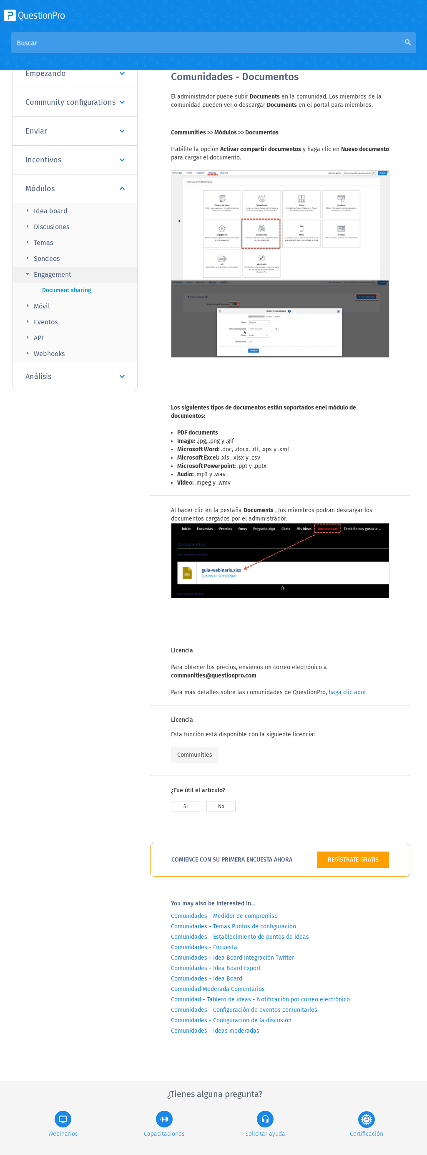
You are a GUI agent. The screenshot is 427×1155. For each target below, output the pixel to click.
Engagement (47, 274)
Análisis (75, 376)
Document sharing (66, 290)
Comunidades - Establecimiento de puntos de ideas (240, 936)
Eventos (40, 321)
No (221, 806)
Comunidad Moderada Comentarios (218, 989)
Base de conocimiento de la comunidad (284, 51)
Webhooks (44, 353)
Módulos (75, 188)
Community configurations (75, 102)
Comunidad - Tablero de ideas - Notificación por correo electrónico (260, 999)
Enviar (75, 131)
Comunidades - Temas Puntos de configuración (233, 926)
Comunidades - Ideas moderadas (215, 1030)
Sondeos (41, 258)
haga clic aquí (347, 692)
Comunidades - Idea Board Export (216, 968)
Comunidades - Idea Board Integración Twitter (232, 957)
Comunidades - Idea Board (206, 978)
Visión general (192, 51)
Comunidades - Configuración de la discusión (231, 1020)
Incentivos (75, 159)
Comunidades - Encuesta (204, 947)
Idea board (45, 210)
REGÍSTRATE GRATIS (353, 859)
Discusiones (46, 226)
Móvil (36, 305)
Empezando (75, 73)
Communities (194, 754)
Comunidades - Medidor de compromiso (224, 916)
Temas (38, 242)
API (33, 337)
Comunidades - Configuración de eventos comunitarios (244, 1009)
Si (185, 806)
